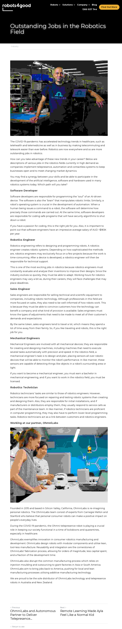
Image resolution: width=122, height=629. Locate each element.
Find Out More (109, 7)
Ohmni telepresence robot (67, 516)
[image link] (17, 7)
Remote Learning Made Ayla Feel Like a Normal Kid (83, 603)
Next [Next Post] (65, 598)
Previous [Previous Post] (15, 598)
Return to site (17, 613)
